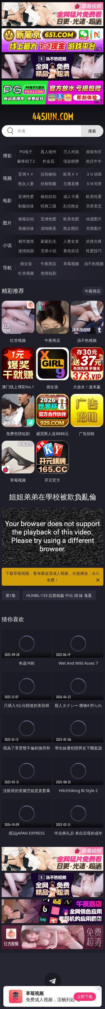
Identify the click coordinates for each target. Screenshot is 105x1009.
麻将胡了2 (26, 161)
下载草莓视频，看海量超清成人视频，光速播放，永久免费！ (53, 577)
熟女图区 (71, 228)
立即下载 (85, 996)
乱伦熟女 (71, 206)
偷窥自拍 (26, 218)
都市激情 (26, 241)
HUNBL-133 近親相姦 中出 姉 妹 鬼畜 (59, 595)
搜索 (92, 131)
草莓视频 (71, 263)
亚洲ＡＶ (26, 174)
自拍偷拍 (48, 174)
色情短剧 (48, 273)
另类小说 (48, 250)
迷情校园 (26, 250)
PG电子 (25, 151)
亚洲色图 (48, 218)
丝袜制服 (48, 183)
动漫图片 (94, 218)
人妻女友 (71, 241)
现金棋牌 (71, 161)
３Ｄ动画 (94, 174)
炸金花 (48, 161)
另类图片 (94, 228)
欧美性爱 (94, 196)
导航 (7, 268)
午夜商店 (48, 263)
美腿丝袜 (26, 228)
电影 (7, 200)
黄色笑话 (71, 250)
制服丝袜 (26, 206)
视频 (7, 178)
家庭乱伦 (48, 241)
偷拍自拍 (48, 196)
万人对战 (71, 151)
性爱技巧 (94, 250)
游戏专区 (94, 151)
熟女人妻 (26, 183)
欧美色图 (71, 218)
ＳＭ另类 (94, 183)
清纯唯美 (48, 228)
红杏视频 (26, 273)
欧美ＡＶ (71, 174)
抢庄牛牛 (94, 161)
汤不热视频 (94, 263)
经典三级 (48, 206)
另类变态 (94, 206)
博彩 (7, 156)
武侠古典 (94, 241)
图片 (7, 223)
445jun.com (52, 116)
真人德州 (48, 151)
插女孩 (26, 263)
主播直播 (71, 183)
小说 (7, 245)
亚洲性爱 (26, 196)
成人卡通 (71, 196)
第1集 (11, 595)
